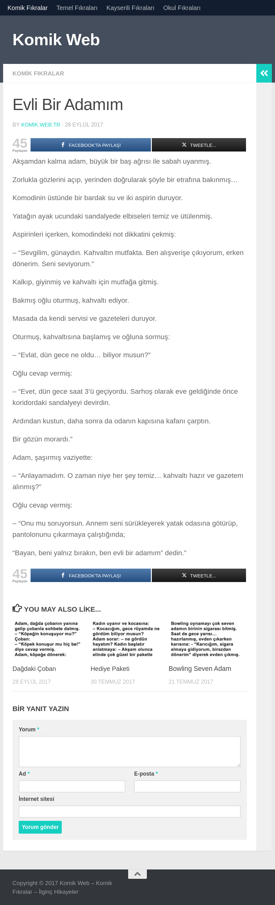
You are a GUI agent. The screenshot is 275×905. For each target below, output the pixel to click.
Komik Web (56, 39)
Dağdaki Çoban (35, 668)
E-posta (146, 773)
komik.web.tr (41, 124)
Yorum (29, 729)
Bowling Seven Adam (200, 668)
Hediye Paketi (110, 668)
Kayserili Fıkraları (130, 7)
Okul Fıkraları (182, 7)
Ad (24, 773)
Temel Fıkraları (77, 7)
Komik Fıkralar (27, 7)
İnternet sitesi (36, 798)
